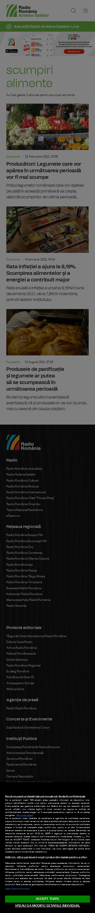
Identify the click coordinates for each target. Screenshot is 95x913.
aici (83, 837)
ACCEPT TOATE (48, 899)
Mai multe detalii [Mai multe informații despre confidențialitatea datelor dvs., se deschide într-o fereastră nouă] (24, 815)
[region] (47, 847)
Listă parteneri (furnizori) (17, 889)
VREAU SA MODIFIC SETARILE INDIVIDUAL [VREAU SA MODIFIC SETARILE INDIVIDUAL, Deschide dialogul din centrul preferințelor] (47, 905)
